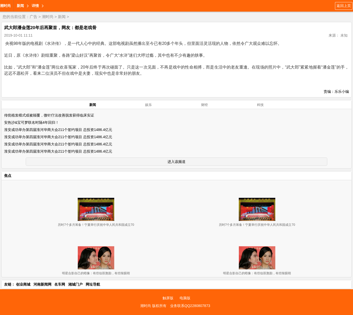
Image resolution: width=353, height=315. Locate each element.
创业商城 (23, 284)
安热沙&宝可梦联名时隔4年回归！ (31, 122)
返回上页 (344, 6)
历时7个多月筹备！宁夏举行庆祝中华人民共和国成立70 (96, 225)
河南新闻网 (42, 284)
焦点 (7, 175)
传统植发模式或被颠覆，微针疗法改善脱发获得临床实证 (49, 115)
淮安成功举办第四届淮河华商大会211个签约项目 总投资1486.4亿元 (58, 130)
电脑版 (185, 298)
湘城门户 (75, 284)
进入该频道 (176, 162)
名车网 (59, 284)
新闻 (20, 6)
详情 (35, 6)
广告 (33, 16)
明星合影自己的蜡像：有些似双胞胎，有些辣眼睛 (96, 273)
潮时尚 (5, 6)
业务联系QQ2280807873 (190, 306)
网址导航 (93, 284)
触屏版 (168, 298)
